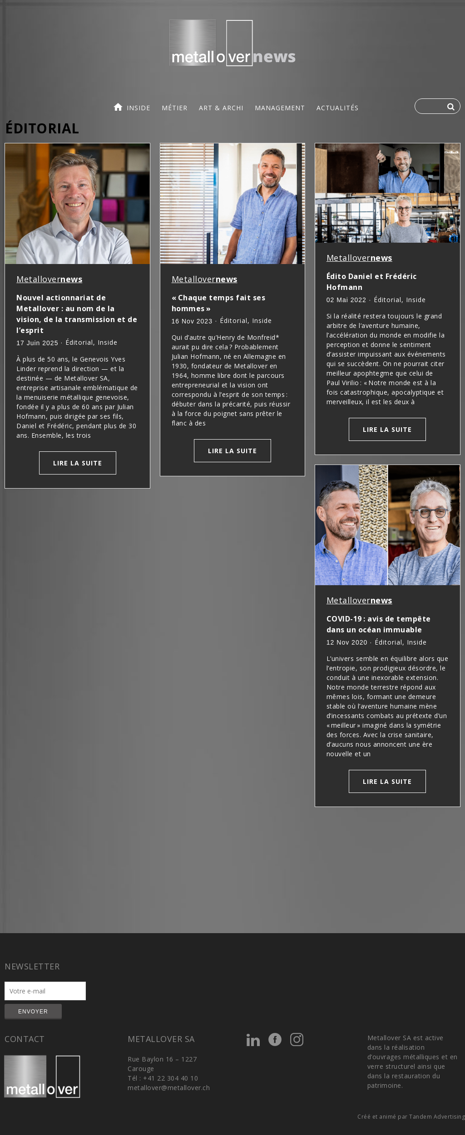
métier (175, 107)
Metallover (49, 279)
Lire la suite (77, 463)
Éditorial (79, 342)
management (280, 107)
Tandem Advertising (437, 1116)
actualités (338, 107)
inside (138, 107)
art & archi (221, 107)
